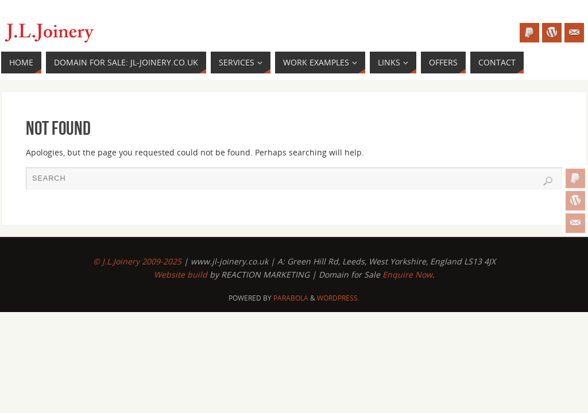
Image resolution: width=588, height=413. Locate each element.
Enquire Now (407, 274)
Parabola (290, 298)
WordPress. (338, 298)
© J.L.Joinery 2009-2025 (137, 261)
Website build (182, 274)
